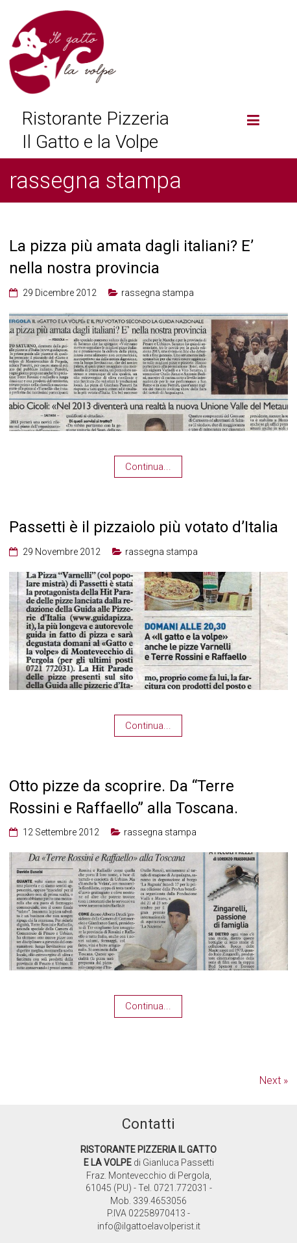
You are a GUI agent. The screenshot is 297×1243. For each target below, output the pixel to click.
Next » (273, 1080)
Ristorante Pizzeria (95, 118)
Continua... (148, 467)
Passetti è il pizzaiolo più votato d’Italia (143, 527)
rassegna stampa (157, 293)
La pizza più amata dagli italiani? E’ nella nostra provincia (131, 257)
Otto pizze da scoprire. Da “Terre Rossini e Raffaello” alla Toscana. (123, 797)
